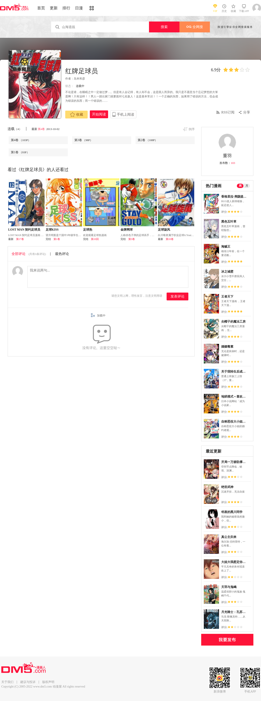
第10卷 (170, 239)
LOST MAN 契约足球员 (24, 229)
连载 (15, 129)
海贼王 (225, 246)
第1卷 (20, 152)
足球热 (87, 229)
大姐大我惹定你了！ (235, 562)
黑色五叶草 (228, 221)
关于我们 (7, 682)
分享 (246, 112)
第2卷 (147, 140)
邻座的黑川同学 (232, 512)
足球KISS (52, 229)
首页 (41, 8)
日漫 (79, 8)
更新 (54, 8)
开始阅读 (99, 114)
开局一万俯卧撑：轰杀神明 (239, 462)
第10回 (95, 239)
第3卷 (83, 140)
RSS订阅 (227, 112)
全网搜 (194, 27)
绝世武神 (227, 487)
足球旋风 (164, 229)
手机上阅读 (125, 114)
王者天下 (227, 296)
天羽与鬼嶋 (228, 587)
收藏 (76, 114)
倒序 (192, 129)
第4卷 (42, 129)
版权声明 (48, 682)
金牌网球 (126, 229)
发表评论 (177, 296)
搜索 (164, 27)
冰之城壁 (227, 271)
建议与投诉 (27, 682)
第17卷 (20, 239)
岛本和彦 (79, 78)
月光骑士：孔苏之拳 (235, 612)
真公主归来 (228, 537)
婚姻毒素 (227, 346)
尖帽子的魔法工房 (233, 321)
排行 (66, 8)
